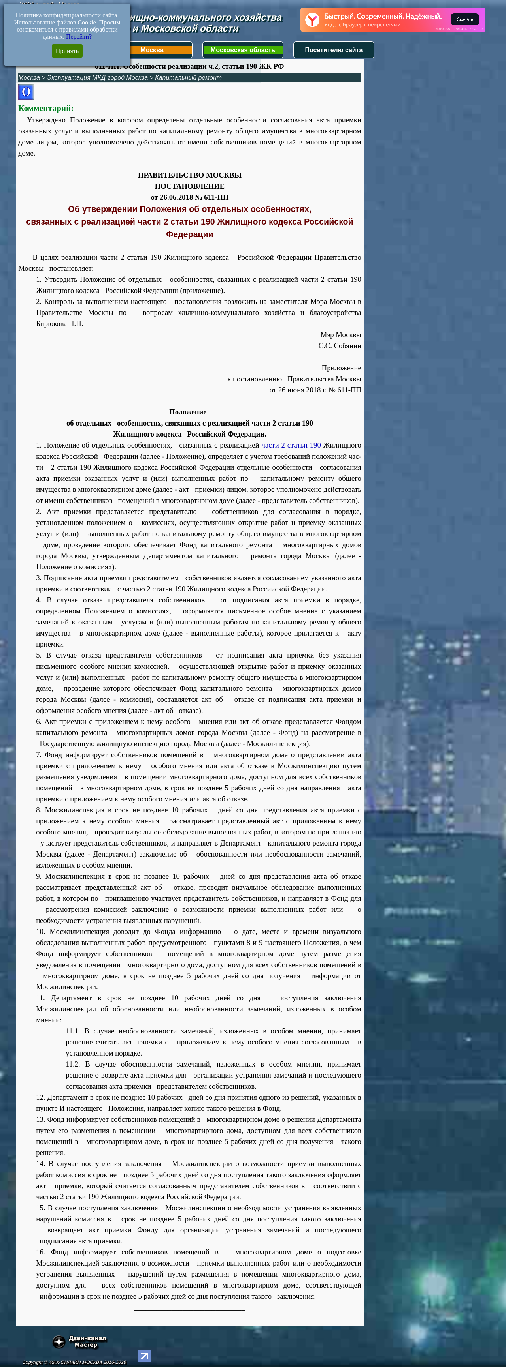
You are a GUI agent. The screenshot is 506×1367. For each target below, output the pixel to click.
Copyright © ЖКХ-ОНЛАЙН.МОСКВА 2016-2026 (74, 1362)
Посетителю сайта (334, 50)
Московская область (243, 50)
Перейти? (79, 36)
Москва (151, 50)
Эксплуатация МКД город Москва (97, 77)
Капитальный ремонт (188, 77)
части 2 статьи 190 (292, 445)
